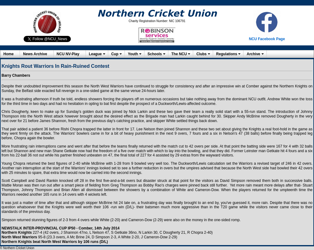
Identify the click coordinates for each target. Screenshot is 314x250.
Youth (133, 54)
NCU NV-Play (68, 54)
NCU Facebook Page (267, 39)
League (95, 54)
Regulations (226, 54)
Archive (253, 54)
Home (8, 54)
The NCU (179, 54)
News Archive (35, 54)
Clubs (201, 54)
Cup (114, 54)
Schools (154, 54)
